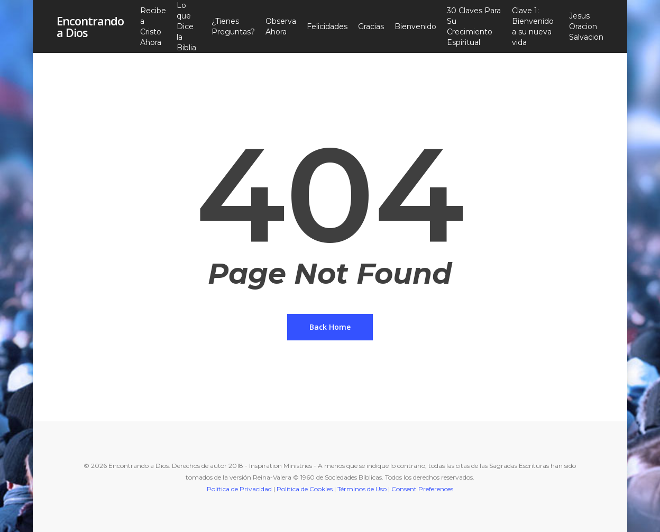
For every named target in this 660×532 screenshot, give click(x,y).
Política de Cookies (305, 489)
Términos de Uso (362, 489)
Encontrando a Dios (90, 26)
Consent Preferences (422, 489)
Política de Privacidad (239, 489)
